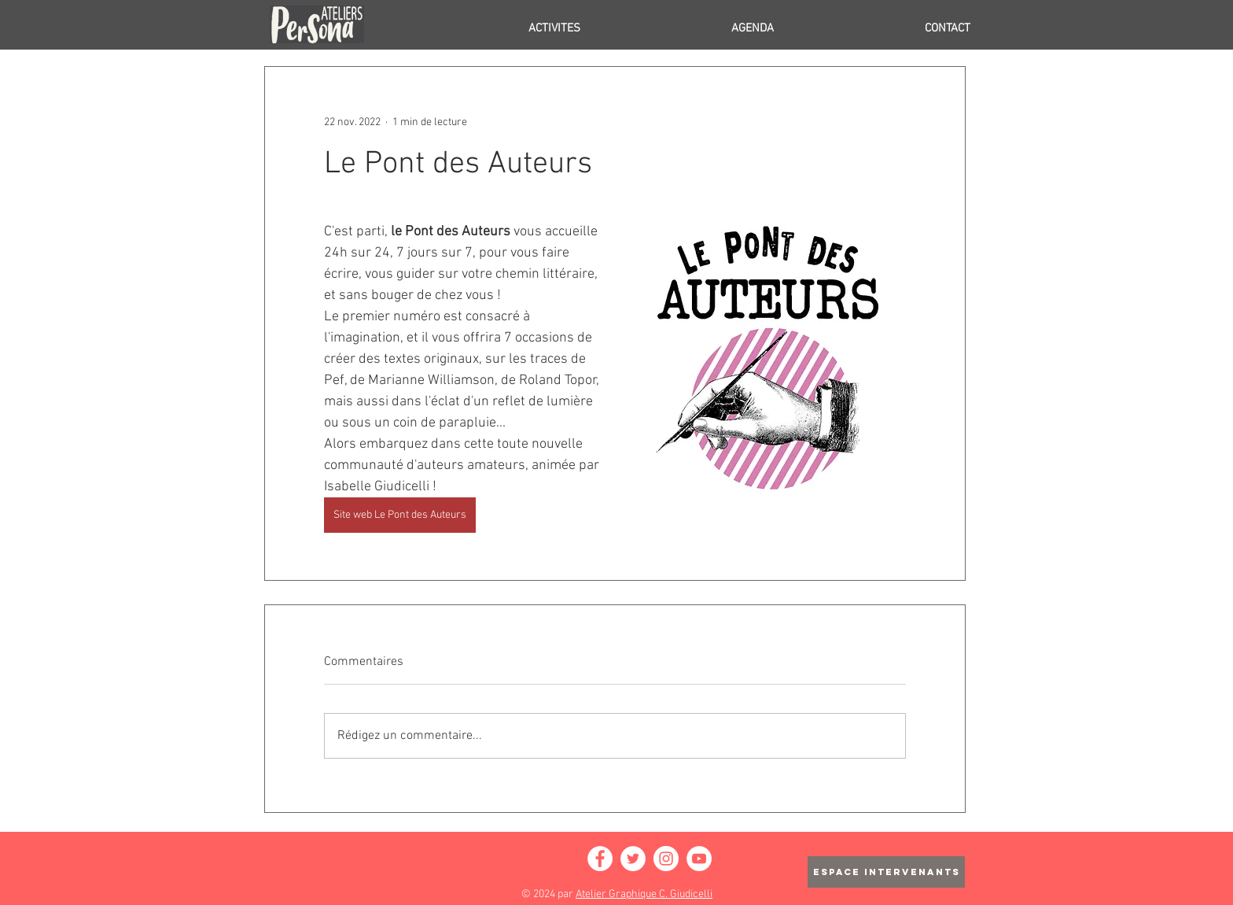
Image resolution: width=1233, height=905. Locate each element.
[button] (489, 28)
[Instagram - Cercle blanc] (666, 858)
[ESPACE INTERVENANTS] (886, 872)
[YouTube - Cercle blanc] (699, 858)
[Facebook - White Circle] (600, 858)
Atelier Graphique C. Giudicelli (644, 894)
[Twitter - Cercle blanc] (633, 858)
